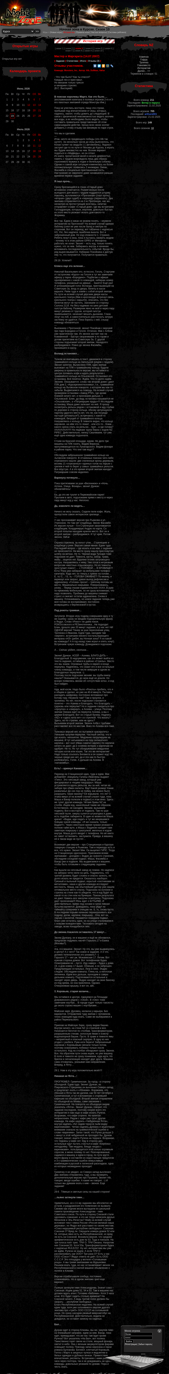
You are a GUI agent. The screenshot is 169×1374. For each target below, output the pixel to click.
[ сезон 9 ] (88, 51)
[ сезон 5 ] (98, 48)
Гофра (143, 59)
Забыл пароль (145, 1344)
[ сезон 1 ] (59, 48)
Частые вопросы (99, 32)
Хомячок (143, 56)
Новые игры (56, 32)
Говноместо (143, 65)
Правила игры (82, 32)
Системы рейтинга (117, 32)
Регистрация (131, 1344)
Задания (60, 61)
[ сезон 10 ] (98, 51)
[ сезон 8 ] (78, 51)
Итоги (83, 61)
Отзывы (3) (93, 61)
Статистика (72, 61)
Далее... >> (144, 71)
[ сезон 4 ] (89, 48)
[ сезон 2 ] (69, 48)
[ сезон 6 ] (108, 48)
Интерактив (143, 68)
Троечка (143, 62)
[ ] (79, 48)
